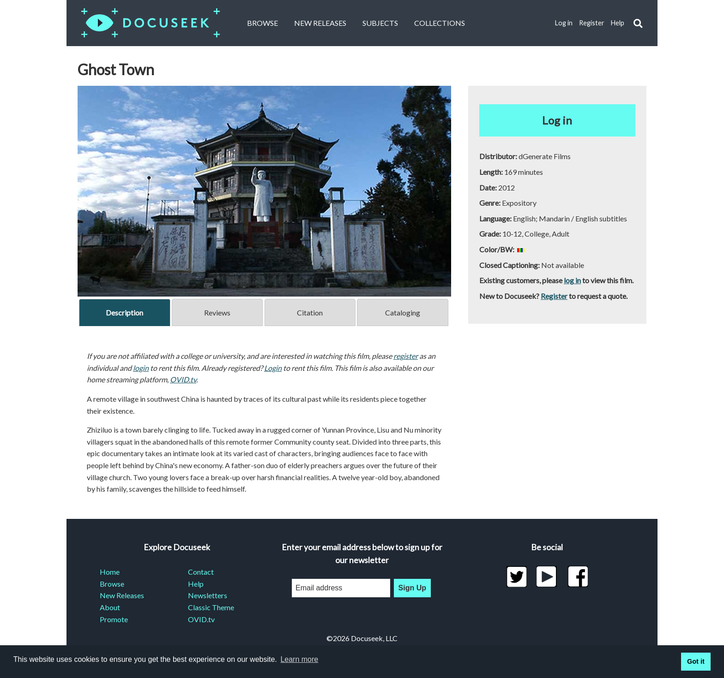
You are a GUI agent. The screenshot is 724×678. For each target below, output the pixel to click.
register (405, 355)
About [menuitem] (110, 607)
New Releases (320, 22)
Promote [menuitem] (114, 619)
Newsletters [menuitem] (207, 595)
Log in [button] (557, 120)
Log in (564, 23)
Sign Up (412, 588)
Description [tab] (124, 312)
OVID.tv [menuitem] (201, 619)
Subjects (380, 22)
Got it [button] (696, 661)
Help (617, 23)
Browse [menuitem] (112, 583)
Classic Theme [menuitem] (211, 607)
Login (273, 367)
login (141, 367)
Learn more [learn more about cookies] (299, 659)
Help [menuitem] (196, 583)
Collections (439, 22)
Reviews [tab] (217, 312)
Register (591, 23)
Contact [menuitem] (201, 571)
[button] (638, 23)
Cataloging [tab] (402, 312)
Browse (262, 22)
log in (572, 280)
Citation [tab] (310, 312)
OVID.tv (183, 379)
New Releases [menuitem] (122, 595)
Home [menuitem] (110, 571)
